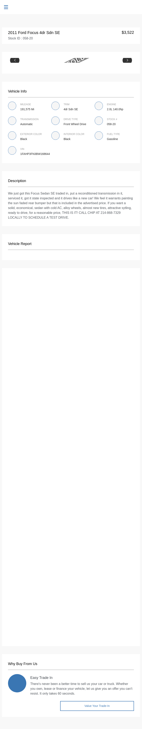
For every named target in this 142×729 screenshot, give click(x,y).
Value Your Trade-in (97, 705)
